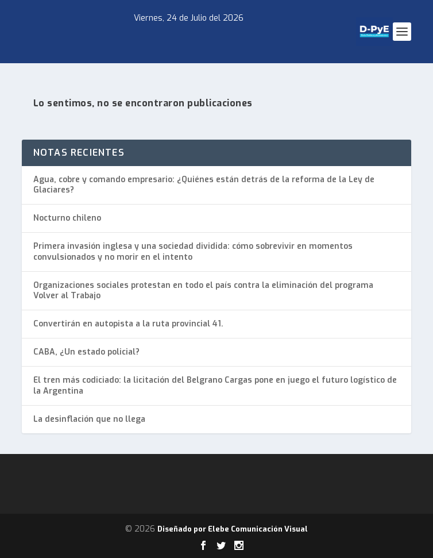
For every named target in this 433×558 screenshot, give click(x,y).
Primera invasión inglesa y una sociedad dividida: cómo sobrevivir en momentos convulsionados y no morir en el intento (193, 251)
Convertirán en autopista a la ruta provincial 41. (128, 323)
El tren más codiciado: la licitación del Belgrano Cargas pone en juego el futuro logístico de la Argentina (215, 385)
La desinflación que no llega (89, 419)
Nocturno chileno (67, 218)
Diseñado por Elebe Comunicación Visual (232, 529)
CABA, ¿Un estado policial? (86, 352)
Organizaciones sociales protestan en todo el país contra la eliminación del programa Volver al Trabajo (203, 290)
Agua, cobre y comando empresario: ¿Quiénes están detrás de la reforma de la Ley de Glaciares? (203, 184)
